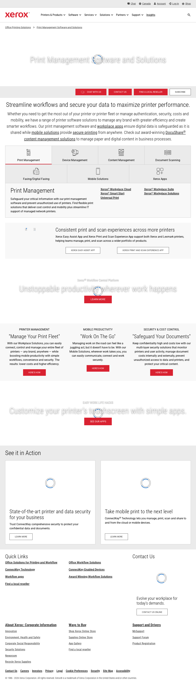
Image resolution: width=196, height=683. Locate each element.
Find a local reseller (17, 583)
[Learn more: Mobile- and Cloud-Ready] (146, 502)
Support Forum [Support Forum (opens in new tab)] (140, 637)
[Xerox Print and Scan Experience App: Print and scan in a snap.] (143, 250)
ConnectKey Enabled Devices (87, 569)
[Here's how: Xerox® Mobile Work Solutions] (98, 368)
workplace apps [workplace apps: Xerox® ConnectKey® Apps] (110, 126)
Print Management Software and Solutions (59, 27)
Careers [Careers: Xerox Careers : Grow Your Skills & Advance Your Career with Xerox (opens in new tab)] (24, 671)
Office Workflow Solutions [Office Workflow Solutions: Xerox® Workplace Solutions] (85, 562)
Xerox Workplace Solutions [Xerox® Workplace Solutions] (161, 193)
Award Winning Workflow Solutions (90, 576)
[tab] (28, 155)
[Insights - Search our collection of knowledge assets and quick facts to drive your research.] (151, 15)
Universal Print (110, 198)
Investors (37, 671)
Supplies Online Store (81, 637)
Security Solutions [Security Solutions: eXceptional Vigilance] (15, 649)
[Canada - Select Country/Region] (145, 4)
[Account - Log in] (160, 4)
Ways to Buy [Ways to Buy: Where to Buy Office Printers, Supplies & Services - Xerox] (77, 625)
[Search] (189, 15)
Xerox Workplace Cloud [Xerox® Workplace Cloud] (116, 189)
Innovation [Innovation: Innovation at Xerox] (11, 631)
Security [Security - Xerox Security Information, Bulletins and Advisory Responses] (95, 671)
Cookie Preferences (77, 671)
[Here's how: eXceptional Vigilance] (161, 372)
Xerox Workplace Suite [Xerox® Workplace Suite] (159, 189)
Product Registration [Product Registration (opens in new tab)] (143, 643)
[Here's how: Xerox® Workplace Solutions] (34, 372)
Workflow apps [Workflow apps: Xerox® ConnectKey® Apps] (14, 576)
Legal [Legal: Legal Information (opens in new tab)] (59, 671)
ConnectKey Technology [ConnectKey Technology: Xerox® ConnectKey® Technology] (20, 569)
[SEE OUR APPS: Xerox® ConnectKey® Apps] (98, 413)
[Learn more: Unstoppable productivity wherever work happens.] (98, 291)
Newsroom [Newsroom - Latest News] (11, 655)
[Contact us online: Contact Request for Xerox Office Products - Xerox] (161, 592)
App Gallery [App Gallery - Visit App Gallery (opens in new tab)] (75, 643)
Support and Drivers (146, 625)
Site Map (108, 671)
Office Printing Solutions (18, 27)
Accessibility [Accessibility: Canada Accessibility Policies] (123, 671)
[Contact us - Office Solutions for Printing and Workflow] (120, 92)
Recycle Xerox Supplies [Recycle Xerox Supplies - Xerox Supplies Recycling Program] (18, 661)
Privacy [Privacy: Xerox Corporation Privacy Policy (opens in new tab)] (49, 671)
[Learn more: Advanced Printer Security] (50, 502)
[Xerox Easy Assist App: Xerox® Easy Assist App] (83, 250)
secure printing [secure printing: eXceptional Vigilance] (85, 132)
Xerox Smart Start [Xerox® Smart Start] (112, 193)
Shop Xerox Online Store (82, 631)
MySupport (138, 631)
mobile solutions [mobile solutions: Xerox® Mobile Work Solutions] (45, 132)
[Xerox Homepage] (17, 15)
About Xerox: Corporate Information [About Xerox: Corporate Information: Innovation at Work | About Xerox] (30, 625)
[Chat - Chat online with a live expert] (131, 4)
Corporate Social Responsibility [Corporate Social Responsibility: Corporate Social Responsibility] (22, 643)
